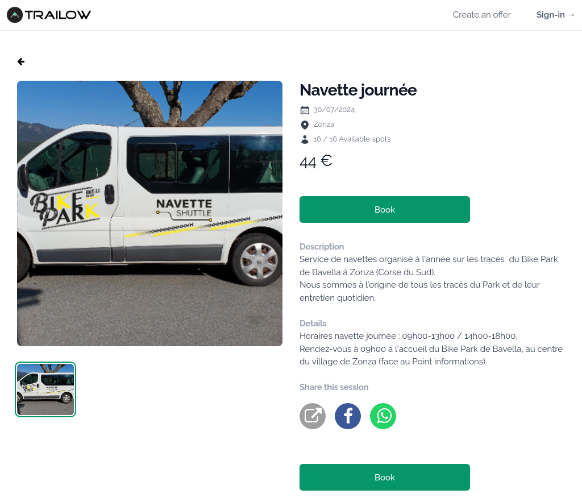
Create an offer (482, 15)
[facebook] (348, 416)
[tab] (45, 389)
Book (385, 210)
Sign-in (556, 15)
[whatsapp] (383, 416)
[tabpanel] (149, 213)
